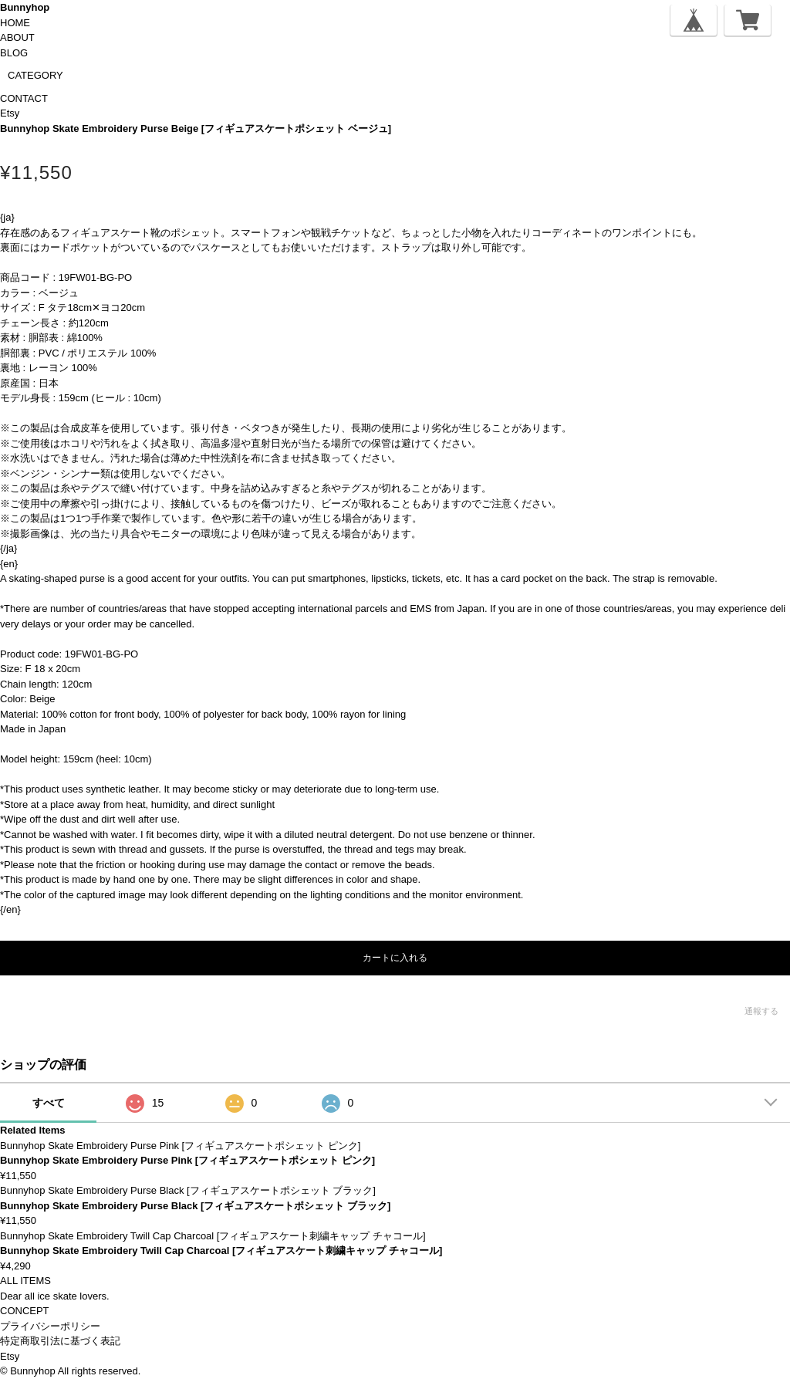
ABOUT (17, 37)
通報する (761, 1011)
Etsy (9, 113)
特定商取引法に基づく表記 (60, 1341)
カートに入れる (395, 957)
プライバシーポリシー (50, 1326)
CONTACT (24, 98)
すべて (48, 1103)
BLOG (14, 53)
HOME (15, 23)
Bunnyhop (24, 7)
